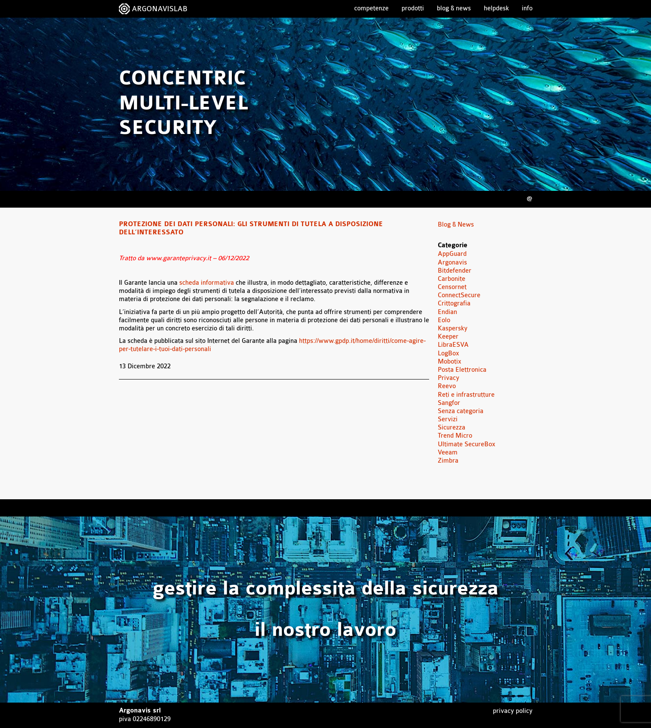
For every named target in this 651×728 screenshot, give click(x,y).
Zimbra (448, 460)
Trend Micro (455, 435)
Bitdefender (454, 270)
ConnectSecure (459, 295)
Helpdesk (496, 8)
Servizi (448, 419)
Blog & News (454, 8)
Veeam (448, 452)
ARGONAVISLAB (159, 9)
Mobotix (449, 361)
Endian (447, 312)
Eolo (444, 320)
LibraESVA (453, 344)
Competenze (371, 8)
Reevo (447, 386)
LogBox (448, 353)
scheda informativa (206, 282)
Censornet (452, 287)
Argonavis (452, 262)
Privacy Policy (513, 711)
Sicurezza (451, 427)
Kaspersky (452, 328)
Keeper (448, 336)
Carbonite (451, 279)
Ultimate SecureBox (466, 444)
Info (527, 8)
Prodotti (413, 8)
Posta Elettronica (462, 369)
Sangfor (449, 403)
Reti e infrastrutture (466, 394)
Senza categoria (460, 411)
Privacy (448, 378)
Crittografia (454, 303)
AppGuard (452, 254)
